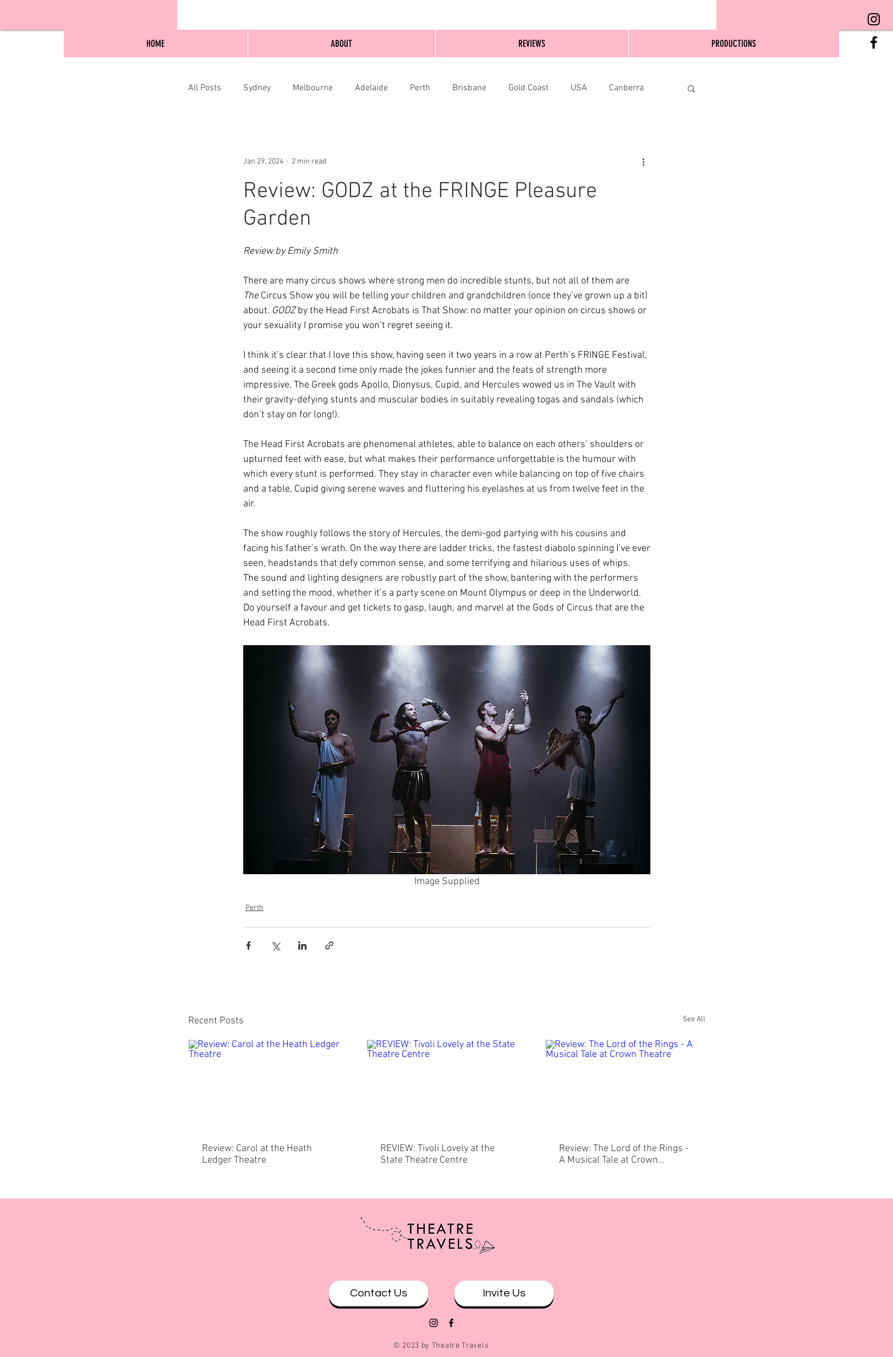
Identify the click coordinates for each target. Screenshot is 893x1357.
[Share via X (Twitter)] (275, 945)
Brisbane (469, 88)
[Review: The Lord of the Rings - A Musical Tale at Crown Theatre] (625, 1084)
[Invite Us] (504, 1293)
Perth (420, 88)
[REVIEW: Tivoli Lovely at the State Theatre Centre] (446, 1084)
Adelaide (371, 88)
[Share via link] (329, 945)
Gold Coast (528, 88)
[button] (691, 88)
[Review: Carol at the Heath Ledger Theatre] (268, 1084)
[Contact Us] (378, 1293)
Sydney (257, 88)
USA (579, 88)
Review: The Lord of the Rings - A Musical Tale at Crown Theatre (624, 1154)
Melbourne (313, 88)
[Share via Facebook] (248, 945)
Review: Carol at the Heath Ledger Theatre (257, 1154)
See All (694, 1019)
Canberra (626, 88)
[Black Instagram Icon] (873, 19)
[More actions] (643, 161)
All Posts (204, 88)
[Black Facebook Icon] (873, 42)
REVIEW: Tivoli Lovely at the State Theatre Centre (437, 1154)
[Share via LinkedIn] (302, 945)
